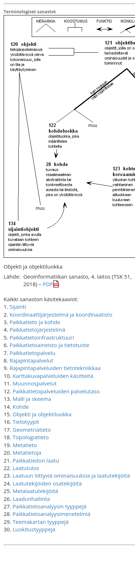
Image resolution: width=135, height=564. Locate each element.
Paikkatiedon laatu (36, 460)
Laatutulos (26, 467)
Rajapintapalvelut (31, 360)
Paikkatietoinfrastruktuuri (41, 337)
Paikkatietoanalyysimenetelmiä (51, 513)
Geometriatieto (32, 429)
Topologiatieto (31, 437)
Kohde (21, 406)
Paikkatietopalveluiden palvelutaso (56, 391)
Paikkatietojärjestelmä (37, 329)
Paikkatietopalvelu (32, 352)
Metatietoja (27, 452)
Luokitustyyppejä (34, 529)
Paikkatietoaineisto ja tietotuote (49, 345)
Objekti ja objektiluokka (42, 414)
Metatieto (25, 445)
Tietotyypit (26, 421)
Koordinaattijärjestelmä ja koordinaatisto (60, 314)
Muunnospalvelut (35, 383)
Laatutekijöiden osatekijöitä (47, 483)
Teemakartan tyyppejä (41, 521)
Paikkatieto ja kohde (34, 322)
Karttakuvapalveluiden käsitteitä (53, 375)
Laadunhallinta (31, 498)
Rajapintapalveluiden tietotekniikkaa (54, 367)
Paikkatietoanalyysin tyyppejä (49, 506)
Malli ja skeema (32, 398)
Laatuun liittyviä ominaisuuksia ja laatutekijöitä (71, 475)
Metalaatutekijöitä (35, 490)
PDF (48, 284)
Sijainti (17, 306)
